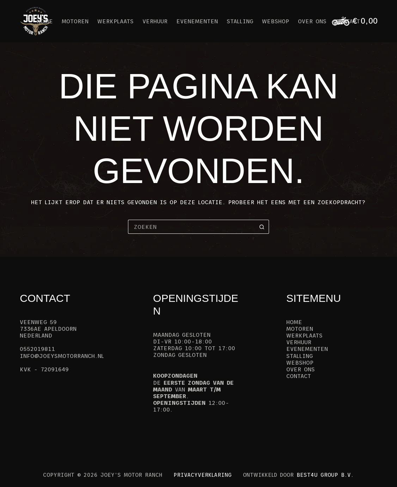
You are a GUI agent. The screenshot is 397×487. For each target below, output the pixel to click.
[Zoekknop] (262, 227)
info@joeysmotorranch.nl (62, 356)
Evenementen (197, 21)
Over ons (312, 21)
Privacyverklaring (202, 475)
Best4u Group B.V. (325, 475)
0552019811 (37, 349)
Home (45, 21)
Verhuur (154, 21)
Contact (298, 376)
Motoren (75, 21)
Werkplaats (115, 21)
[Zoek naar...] (191, 227)
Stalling (240, 21)
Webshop (275, 21)
